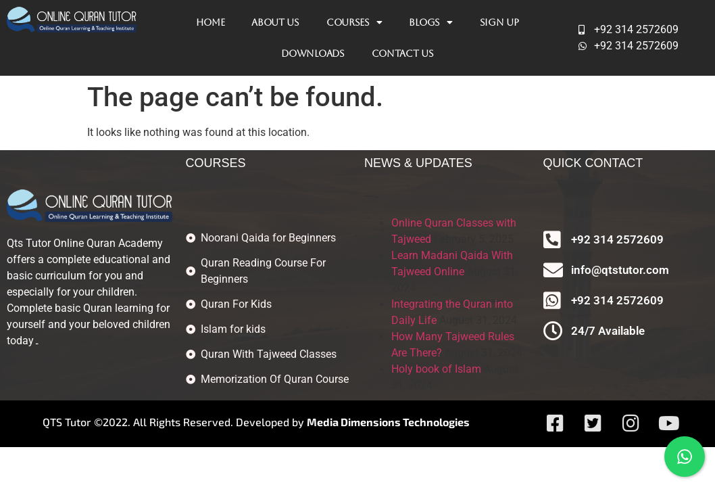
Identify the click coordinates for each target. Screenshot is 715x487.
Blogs (430, 22)
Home (210, 22)
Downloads (312, 53)
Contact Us (403, 53)
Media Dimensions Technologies (388, 421)
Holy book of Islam (436, 369)
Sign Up (499, 22)
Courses (354, 22)
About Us (275, 22)
